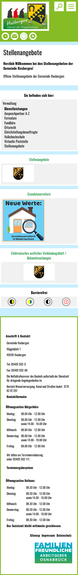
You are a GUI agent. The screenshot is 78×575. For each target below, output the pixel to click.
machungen (44, 258)
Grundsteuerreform (39, 194)
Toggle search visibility (60, 4)
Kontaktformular (17, 396)
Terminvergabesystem (20, 467)
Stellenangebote (39, 159)
